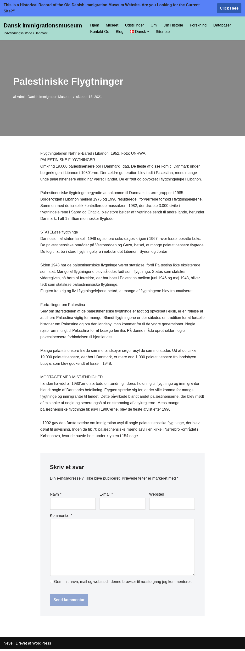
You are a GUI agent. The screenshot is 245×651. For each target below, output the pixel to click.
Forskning (198, 25)
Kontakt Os (99, 32)
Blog (119, 32)
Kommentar (61, 517)
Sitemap (163, 32)
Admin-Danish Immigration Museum (44, 97)
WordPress (41, 645)
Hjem (94, 25)
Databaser (222, 25)
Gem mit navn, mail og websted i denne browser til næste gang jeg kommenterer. (123, 583)
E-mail (106, 496)
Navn (55, 496)
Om (154, 25)
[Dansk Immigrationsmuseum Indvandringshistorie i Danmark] (43, 28)
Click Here (229, 8)
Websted (156, 496)
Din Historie (174, 25)
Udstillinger (134, 25)
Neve (8, 645)
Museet (112, 25)
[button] (148, 31)
